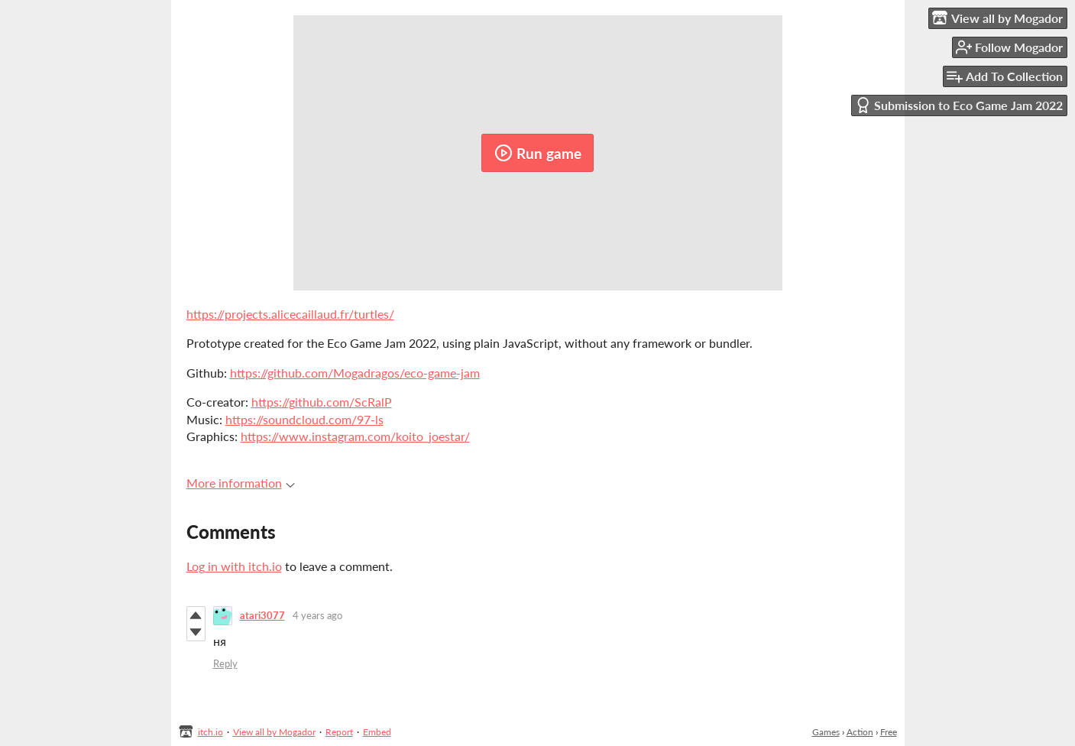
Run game (537, 153)
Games (826, 732)
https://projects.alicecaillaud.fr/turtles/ (290, 314)
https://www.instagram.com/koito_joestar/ (355, 436)
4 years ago (317, 615)
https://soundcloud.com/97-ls (304, 419)
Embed (377, 732)
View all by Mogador (274, 732)
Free (888, 732)
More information (240, 482)
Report (339, 732)
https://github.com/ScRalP (321, 401)
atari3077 (262, 615)
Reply (225, 663)
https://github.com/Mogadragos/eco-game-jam (355, 372)
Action (860, 732)
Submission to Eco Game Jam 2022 (959, 105)
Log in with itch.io (234, 566)
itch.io (210, 732)
